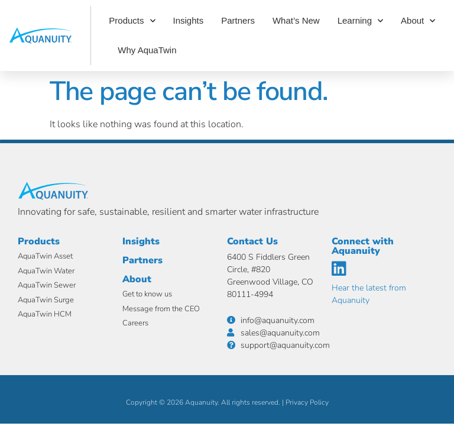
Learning (360, 21)
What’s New (296, 20)
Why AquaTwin (147, 50)
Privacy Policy (307, 402)
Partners (238, 20)
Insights (188, 20)
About (418, 21)
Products (132, 21)
